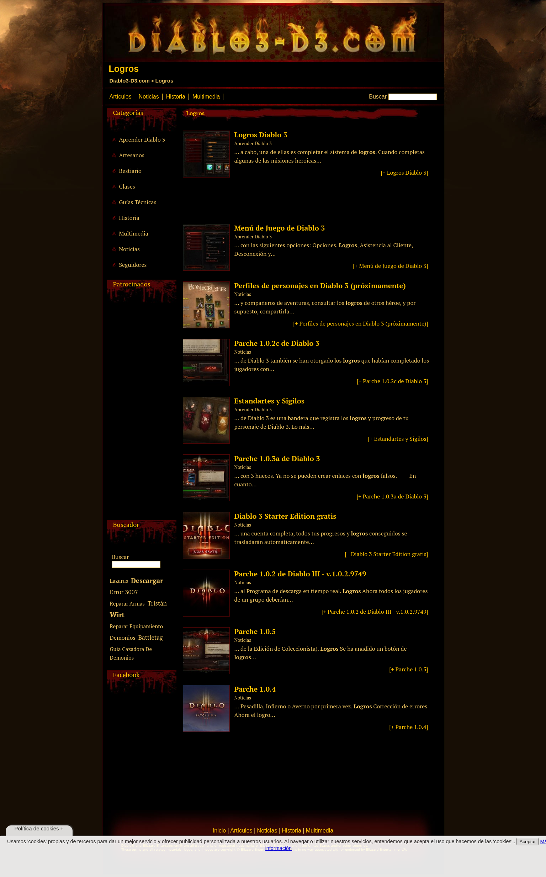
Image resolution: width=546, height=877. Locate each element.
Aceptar (527, 841)
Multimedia (206, 97)
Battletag (150, 637)
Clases (127, 186)
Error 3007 (124, 592)
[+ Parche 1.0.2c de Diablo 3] (392, 381)
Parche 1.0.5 (255, 631)
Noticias (149, 97)
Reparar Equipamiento (136, 626)
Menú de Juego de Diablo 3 (279, 228)
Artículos (121, 97)
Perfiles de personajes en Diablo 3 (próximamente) (320, 285)
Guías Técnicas (138, 202)
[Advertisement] (140, 413)
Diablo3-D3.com (130, 81)
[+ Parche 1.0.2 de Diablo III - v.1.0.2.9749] (375, 612)
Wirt (117, 614)
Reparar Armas (127, 603)
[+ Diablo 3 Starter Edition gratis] (386, 554)
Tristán (157, 603)
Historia (175, 97)
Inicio (219, 831)
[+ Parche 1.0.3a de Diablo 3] (392, 496)
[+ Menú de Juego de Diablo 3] (390, 266)
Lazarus (119, 580)
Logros (164, 81)
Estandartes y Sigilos (269, 401)
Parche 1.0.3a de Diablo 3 (277, 458)
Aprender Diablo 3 (142, 139)
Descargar (147, 580)
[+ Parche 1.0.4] (408, 727)
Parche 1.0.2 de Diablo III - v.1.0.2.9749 (300, 573)
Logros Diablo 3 (260, 134)
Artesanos (131, 155)
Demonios (123, 637)
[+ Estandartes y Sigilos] (398, 439)
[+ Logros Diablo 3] (404, 172)
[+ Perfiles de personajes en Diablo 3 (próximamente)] (360, 323)
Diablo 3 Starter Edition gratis (285, 516)
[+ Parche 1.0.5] (408, 669)
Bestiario (130, 171)
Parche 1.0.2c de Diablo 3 (276, 343)
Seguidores (133, 265)
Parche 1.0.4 (255, 689)
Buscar (378, 97)
